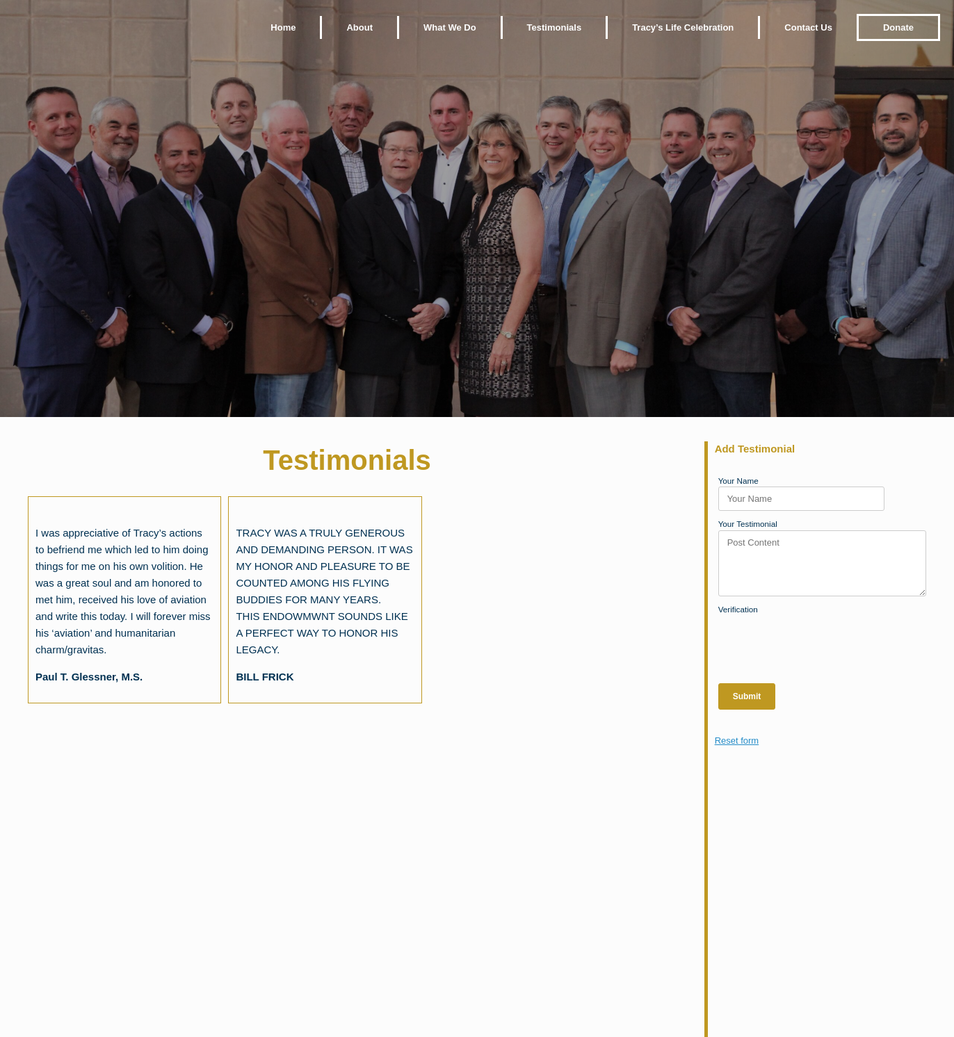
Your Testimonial (747, 523)
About (359, 27)
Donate (898, 27)
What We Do (449, 27)
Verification (738, 609)
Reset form (737, 740)
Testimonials (554, 27)
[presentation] (824, 642)
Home (283, 27)
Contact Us (808, 27)
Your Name (738, 480)
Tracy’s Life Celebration (683, 27)
